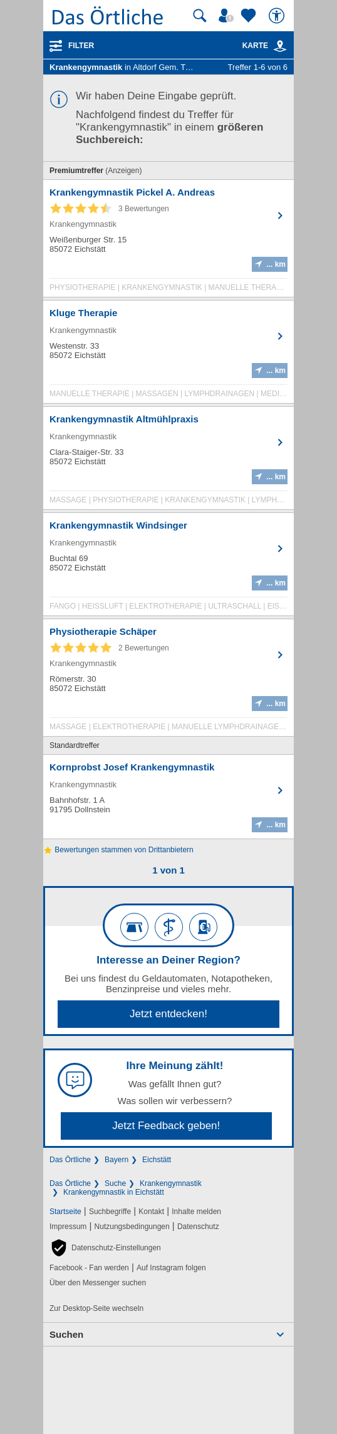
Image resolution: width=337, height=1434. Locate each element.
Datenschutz (198, 1226)
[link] (280, 46)
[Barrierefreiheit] (278, 15)
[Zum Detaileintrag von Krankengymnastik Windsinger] (168, 567)
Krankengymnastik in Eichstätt (113, 1192)
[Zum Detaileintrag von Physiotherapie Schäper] (168, 680)
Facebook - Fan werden (89, 1267)
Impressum (67, 1226)
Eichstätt (156, 1159)
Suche (115, 1183)
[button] (105, 1247)
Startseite (65, 1211)
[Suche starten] (199, 15)
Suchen (66, 1334)
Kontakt (151, 1211)
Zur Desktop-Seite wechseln (96, 1308)
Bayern (116, 1159)
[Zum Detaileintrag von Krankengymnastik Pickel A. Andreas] (168, 241)
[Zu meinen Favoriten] (250, 15)
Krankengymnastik (171, 1183)
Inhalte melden (196, 1211)
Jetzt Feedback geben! (166, 1126)
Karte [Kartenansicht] (265, 45)
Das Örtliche (70, 1159)
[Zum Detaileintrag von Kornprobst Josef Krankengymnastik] (168, 796)
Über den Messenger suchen (97, 1282)
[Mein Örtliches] (228, 15)
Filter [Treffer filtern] (81, 45)
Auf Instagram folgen (171, 1267)
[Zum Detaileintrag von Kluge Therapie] (168, 355)
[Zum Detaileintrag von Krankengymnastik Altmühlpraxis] (168, 461)
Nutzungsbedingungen (132, 1226)
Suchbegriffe (110, 1211)
